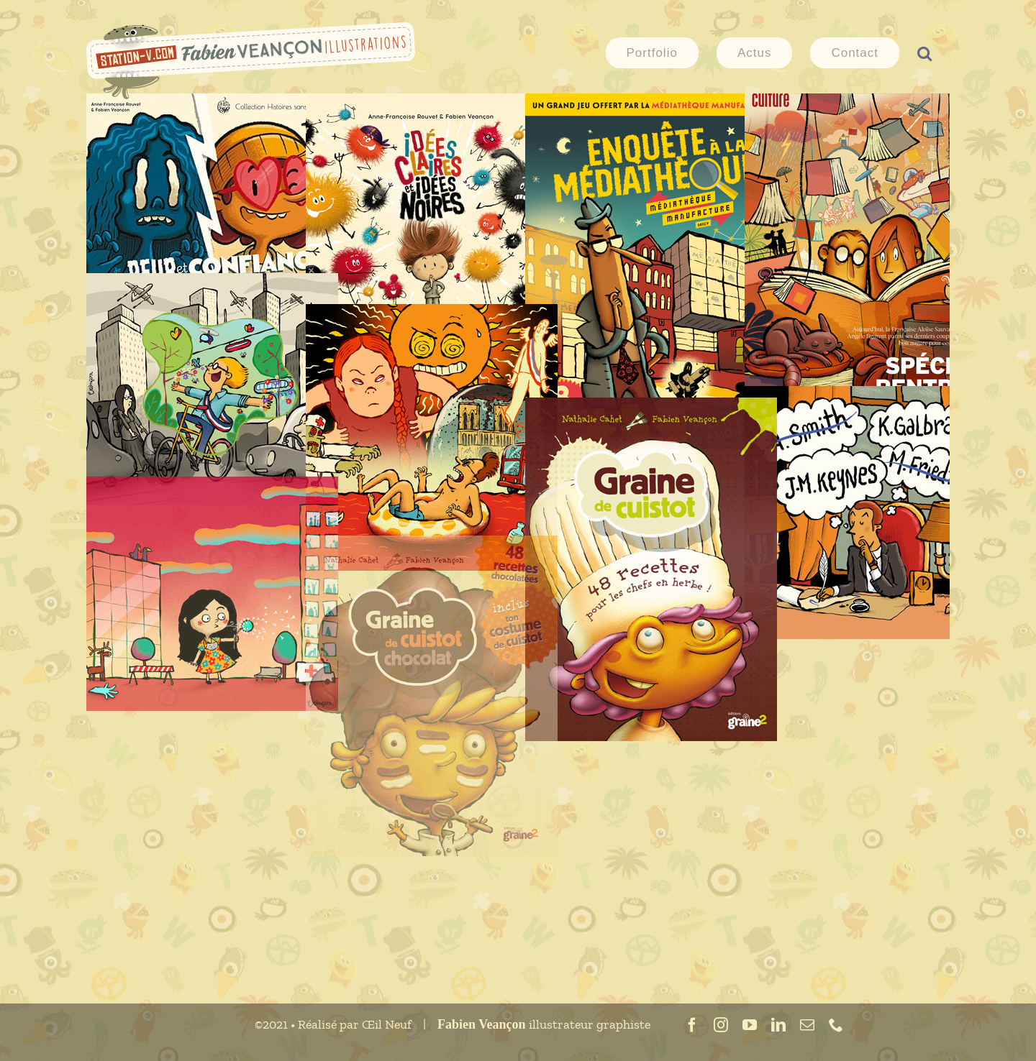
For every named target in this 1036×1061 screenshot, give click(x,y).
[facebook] (692, 1025)
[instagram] (721, 1025)
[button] (924, 52)
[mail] (807, 1025)
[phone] (836, 1025)
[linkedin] (778, 1025)
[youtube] (749, 1025)
